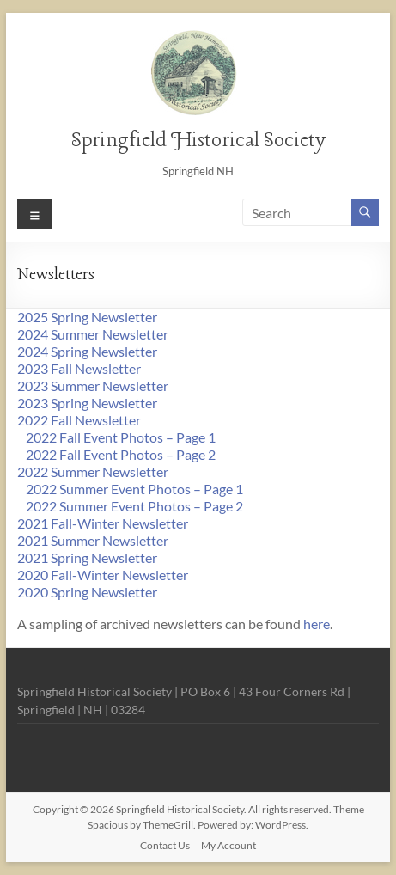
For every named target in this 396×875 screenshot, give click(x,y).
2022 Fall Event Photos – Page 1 (121, 437)
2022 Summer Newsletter (92, 471)
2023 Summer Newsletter (92, 385)
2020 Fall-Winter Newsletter (102, 574)
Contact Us (165, 845)
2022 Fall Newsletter (79, 420)
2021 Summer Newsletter (92, 540)
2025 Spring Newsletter (87, 317)
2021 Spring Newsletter (87, 557)
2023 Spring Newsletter (87, 403)
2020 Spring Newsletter (87, 592)
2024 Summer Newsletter (92, 334)
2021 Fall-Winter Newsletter (102, 523)
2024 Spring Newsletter (87, 351)
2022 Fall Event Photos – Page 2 (121, 454)
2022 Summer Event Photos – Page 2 (134, 506)
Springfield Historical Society (198, 140)
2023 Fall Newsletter (79, 368)
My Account (228, 845)
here (316, 623)
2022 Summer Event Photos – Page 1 (134, 488)
